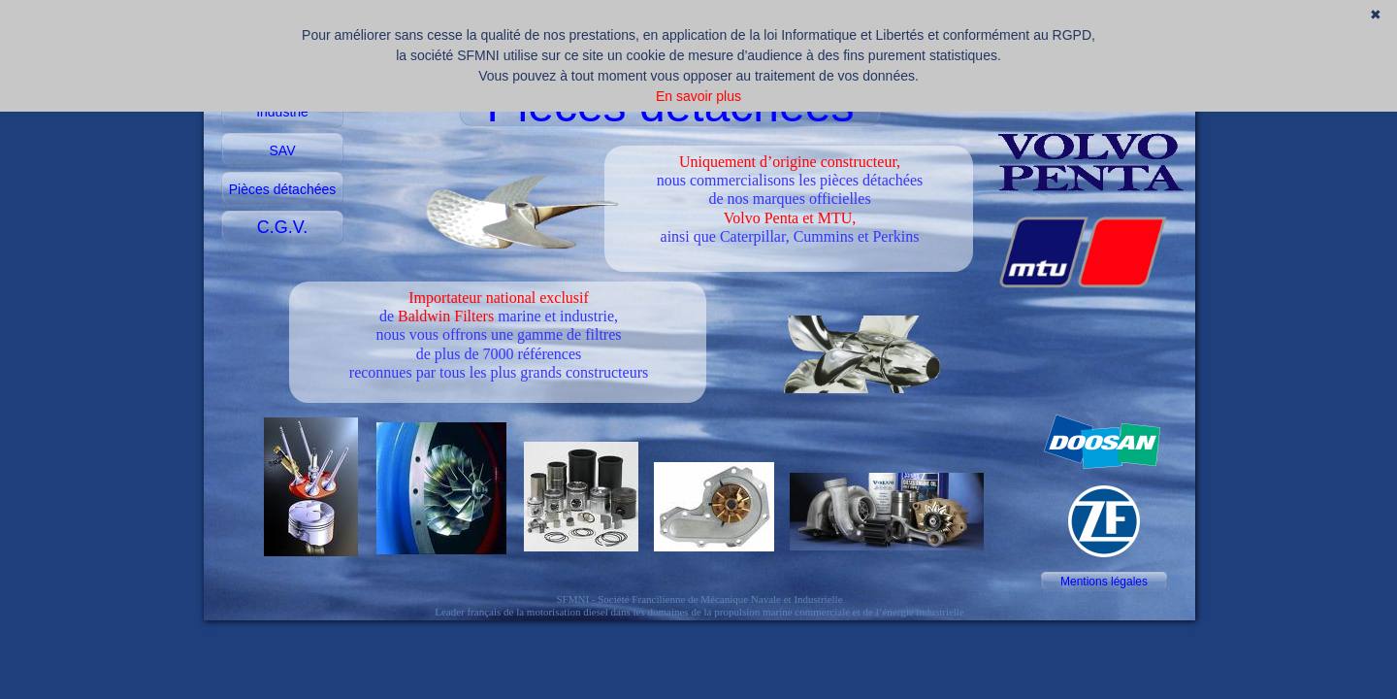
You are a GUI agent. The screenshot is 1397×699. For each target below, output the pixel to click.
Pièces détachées (283, 189)
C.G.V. (282, 227)
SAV (283, 150)
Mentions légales (1104, 581)
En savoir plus (698, 96)
